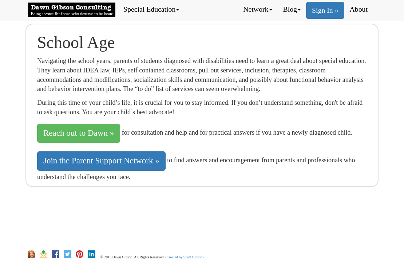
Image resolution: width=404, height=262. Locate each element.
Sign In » (325, 10)
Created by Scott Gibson (184, 257)
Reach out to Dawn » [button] (78, 133)
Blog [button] (292, 9)
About (359, 9)
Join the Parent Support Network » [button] (101, 160)
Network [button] (257, 9)
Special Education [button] (151, 9)
